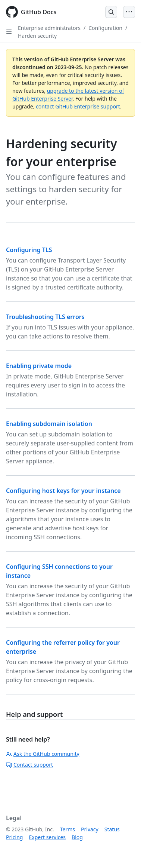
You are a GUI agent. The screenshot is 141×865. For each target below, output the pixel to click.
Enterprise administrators (49, 27)
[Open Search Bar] (111, 12)
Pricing (14, 837)
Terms (67, 829)
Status (112, 829)
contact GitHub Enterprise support (78, 106)
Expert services (47, 837)
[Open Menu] (129, 12)
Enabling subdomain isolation (49, 424)
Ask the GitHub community (42, 753)
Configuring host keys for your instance (63, 491)
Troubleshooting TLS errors (45, 317)
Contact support (29, 764)
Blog (77, 837)
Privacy (89, 829)
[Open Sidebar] (9, 32)
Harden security (37, 35)
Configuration (105, 27)
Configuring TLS (29, 250)
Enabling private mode (39, 366)
